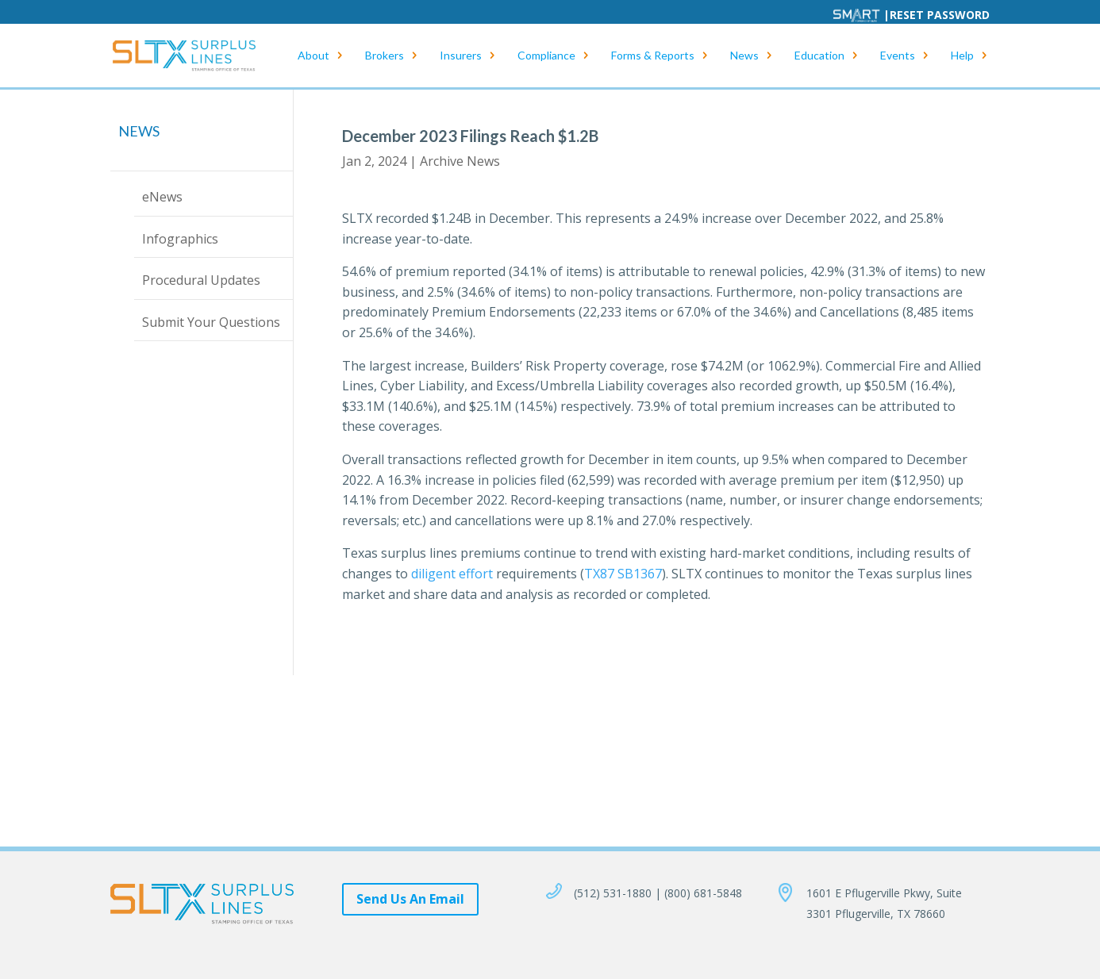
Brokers (384, 56)
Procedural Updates (201, 280)
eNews (162, 196)
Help (962, 56)
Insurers (461, 56)
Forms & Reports (652, 56)
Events (897, 56)
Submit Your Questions (211, 322)
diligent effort (452, 573)
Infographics (180, 239)
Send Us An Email (410, 899)
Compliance (546, 56)
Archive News (460, 161)
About (313, 56)
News (744, 56)
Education (819, 56)
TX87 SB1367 (623, 573)
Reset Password (940, 14)
